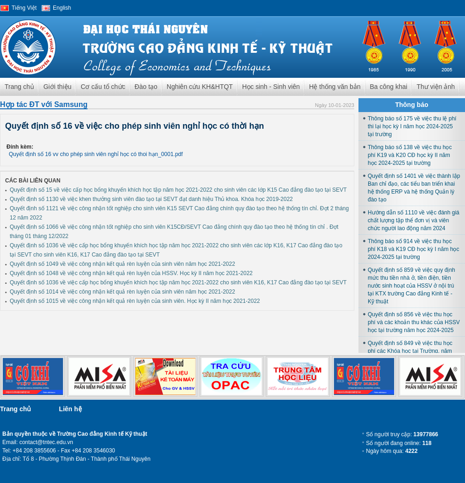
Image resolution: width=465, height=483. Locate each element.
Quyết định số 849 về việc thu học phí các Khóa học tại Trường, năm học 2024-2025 (410, 351)
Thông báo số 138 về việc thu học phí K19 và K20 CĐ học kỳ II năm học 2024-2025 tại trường (410, 155)
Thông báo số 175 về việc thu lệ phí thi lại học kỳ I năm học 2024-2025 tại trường (412, 126)
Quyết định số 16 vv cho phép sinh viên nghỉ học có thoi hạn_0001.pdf (96, 154)
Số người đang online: (398, 443)
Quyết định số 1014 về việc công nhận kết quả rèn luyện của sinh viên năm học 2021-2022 (122, 292)
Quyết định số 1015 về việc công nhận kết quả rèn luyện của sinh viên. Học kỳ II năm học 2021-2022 (135, 301)
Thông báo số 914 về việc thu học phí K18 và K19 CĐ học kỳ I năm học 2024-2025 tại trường (413, 249)
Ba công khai (389, 86)
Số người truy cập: (402, 434)
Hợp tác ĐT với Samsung (44, 104)
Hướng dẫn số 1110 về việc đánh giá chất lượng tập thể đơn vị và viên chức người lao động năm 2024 (413, 220)
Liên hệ (70, 409)
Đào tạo (146, 86)
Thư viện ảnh (435, 86)
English (62, 8)
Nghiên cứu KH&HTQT (200, 86)
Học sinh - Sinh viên (271, 86)
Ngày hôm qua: (391, 451)
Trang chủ (19, 86)
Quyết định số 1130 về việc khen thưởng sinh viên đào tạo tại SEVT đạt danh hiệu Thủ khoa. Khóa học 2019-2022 (151, 199)
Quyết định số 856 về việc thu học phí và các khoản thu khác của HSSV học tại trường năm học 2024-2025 (414, 322)
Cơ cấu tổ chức (103, 86)
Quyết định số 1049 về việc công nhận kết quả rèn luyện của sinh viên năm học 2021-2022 (122, 264)
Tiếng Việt (24, 8)
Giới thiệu (58, 86)
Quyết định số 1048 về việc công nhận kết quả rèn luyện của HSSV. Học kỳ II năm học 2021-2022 (131, 273)
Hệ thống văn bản (334, 86)
